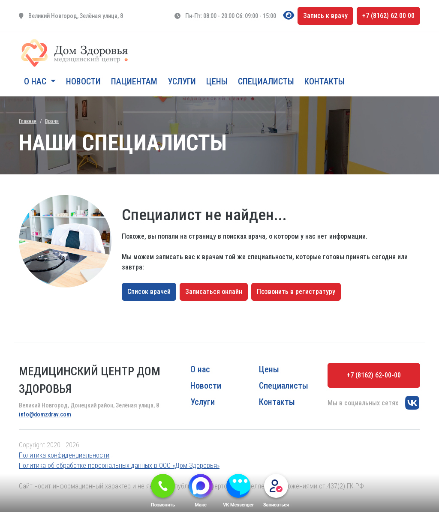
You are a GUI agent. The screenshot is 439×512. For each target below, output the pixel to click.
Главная (27, 121)
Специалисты (266, 81)
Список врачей (149, 291)
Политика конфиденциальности (64, 455)
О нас (200, 369)
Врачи (52, 121)
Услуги (182, 81)
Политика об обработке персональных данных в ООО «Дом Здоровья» (119, 465)
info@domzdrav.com (45, 414)
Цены (217, 81)
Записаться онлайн (213, 291)
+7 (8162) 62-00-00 (374, 375)
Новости (83, 81)
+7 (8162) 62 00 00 (388, 16)
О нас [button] (36, 81)
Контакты (324, 81)
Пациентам (134, 81)
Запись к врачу (325, 16)
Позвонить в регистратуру (296, 291)
